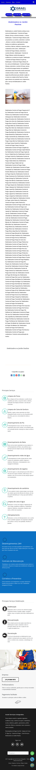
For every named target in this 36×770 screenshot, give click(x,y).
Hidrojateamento (14, 515)
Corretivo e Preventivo (11, 578)
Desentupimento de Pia (16, 423)
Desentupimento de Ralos (17, 442)
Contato (18, 2)
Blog (13, 2)
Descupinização (13, 620)
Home (3, 2)
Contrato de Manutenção (13, 561)
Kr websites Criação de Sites (18, 765)
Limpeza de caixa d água (16, 502)
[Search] (18, 753)
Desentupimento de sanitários (18, 488)
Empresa (8, 2)
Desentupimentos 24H (11, 543)
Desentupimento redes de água (19, 456)
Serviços (18, 763)
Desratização (12, 633)
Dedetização (12, 607)
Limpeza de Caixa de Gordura (18, 409)
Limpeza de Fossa (14, 396)
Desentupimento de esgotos (18, 469)
